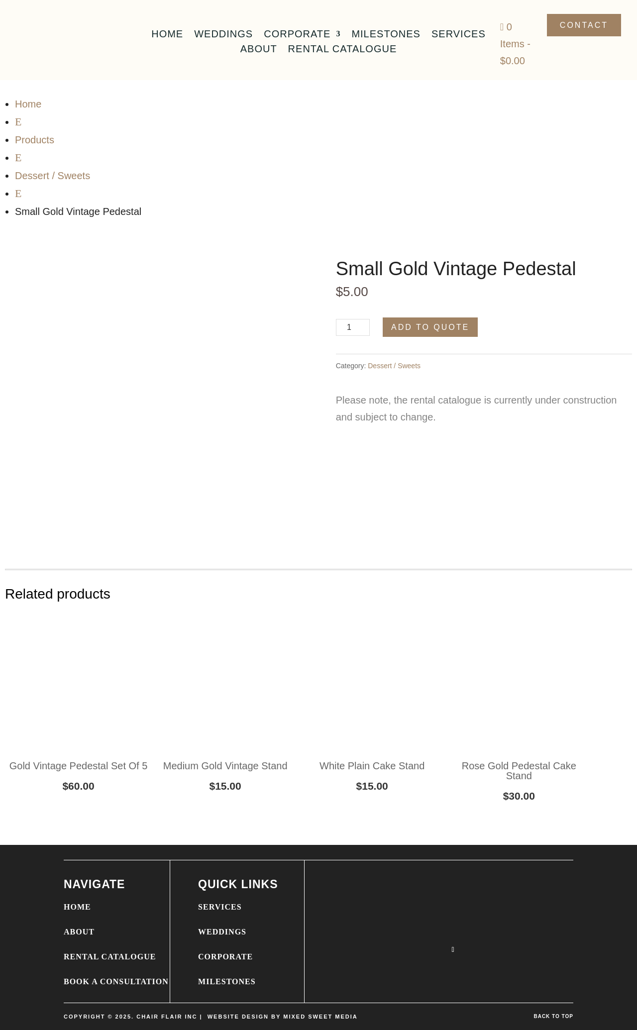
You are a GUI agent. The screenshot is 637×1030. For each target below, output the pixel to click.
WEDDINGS (222, 931)
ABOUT (79, 931)
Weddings (223, 34)
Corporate (297, 34)
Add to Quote (430, 327)
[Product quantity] (353, 327)
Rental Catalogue (342, 49)
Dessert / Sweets (52, 175)
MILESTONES (227, 981)
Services (458, 34)
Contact (584, 25)
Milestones (386, 34)
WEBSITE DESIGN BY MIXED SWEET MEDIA (283, 1017)
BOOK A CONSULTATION (116, 981)
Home (167, 34)
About (258, 49)
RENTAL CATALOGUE (110, 956)
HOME (77, 907)
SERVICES (219, 907)
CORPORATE (225, 956)
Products (34, 139)
